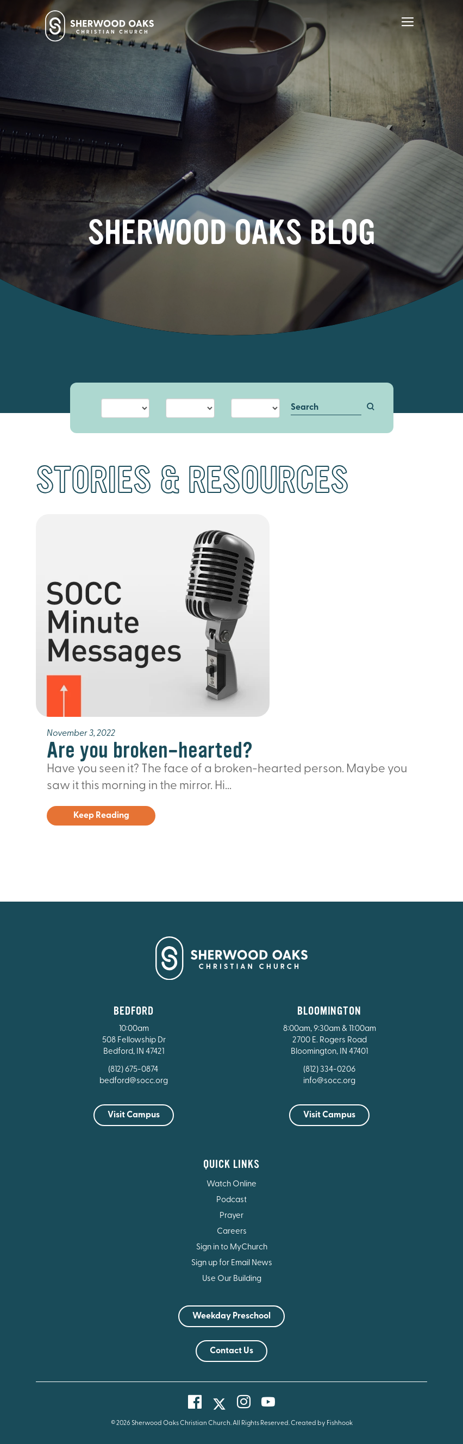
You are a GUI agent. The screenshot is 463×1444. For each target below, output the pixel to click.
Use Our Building (231, 1279)
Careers (232, 1232)
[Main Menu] (407, 29)
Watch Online (231, 1184)
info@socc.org (329, 1081)
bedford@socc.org (133, 1081)
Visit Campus (134, 1115)
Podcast (231, 1200)
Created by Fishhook (322, 1423)
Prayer (231, 1216)
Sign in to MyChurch (231, 1247)
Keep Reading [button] (101, 815)
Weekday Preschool (231, 1316)
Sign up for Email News (231, 1263)
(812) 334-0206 (329, 1070)
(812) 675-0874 (134, 1070)
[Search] (326, 408)
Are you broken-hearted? (150, 750)
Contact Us (231, 1351)
